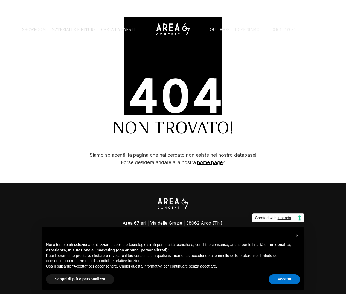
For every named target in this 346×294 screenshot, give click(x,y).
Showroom (34, 29)
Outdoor (219, 29)
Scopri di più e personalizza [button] (80, 279)
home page (210, 162)
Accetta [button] (284, 279)
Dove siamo (247, 29)
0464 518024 (280, 29)
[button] (297, 235)
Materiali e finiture (73, 29)
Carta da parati (118, 29)
